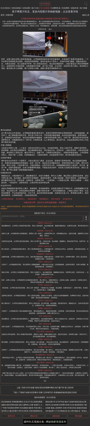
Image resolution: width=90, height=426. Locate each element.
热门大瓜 (35, 8)
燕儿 (50, 29)
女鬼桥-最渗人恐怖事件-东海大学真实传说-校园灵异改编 (66, 408)
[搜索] (85, 3)
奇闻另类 (9, 15)
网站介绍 (33, 416)
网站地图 (78, 416)
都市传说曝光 (55, 199)
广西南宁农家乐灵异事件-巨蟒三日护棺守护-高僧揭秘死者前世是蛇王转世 (48, 392)
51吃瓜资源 (16, 8)
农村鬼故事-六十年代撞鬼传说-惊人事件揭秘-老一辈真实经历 (67, 411)
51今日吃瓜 (5, 8)
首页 (2, 15)
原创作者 (74, 8)
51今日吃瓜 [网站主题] (45, 4)
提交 (86, 218)
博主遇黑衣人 (20, 199)
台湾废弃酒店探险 (7, 199)
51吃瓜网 (26, 8)
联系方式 (11, 416)
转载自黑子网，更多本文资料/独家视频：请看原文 (45, 202)
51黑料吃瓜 (55, 8)
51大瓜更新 (45, 8)
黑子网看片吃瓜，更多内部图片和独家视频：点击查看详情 (45, 11)
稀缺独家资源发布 (56, 421)
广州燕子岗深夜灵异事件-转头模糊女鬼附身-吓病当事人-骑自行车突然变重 (28, 408)
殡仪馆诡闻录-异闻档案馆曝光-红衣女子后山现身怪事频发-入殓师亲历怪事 (28, 402)
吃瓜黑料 (65, 8)
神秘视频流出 (44, 199)
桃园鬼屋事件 (32, 199)
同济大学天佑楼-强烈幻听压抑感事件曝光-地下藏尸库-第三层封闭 (47, 388)
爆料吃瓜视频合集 (34, 421)
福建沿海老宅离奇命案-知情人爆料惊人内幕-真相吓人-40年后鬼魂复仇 (27, 405)
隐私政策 (56, 416)
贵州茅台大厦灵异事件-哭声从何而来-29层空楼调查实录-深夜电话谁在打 (27, 411)
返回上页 (85, 15)
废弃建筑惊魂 (67, 199)
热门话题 (83, 8)
